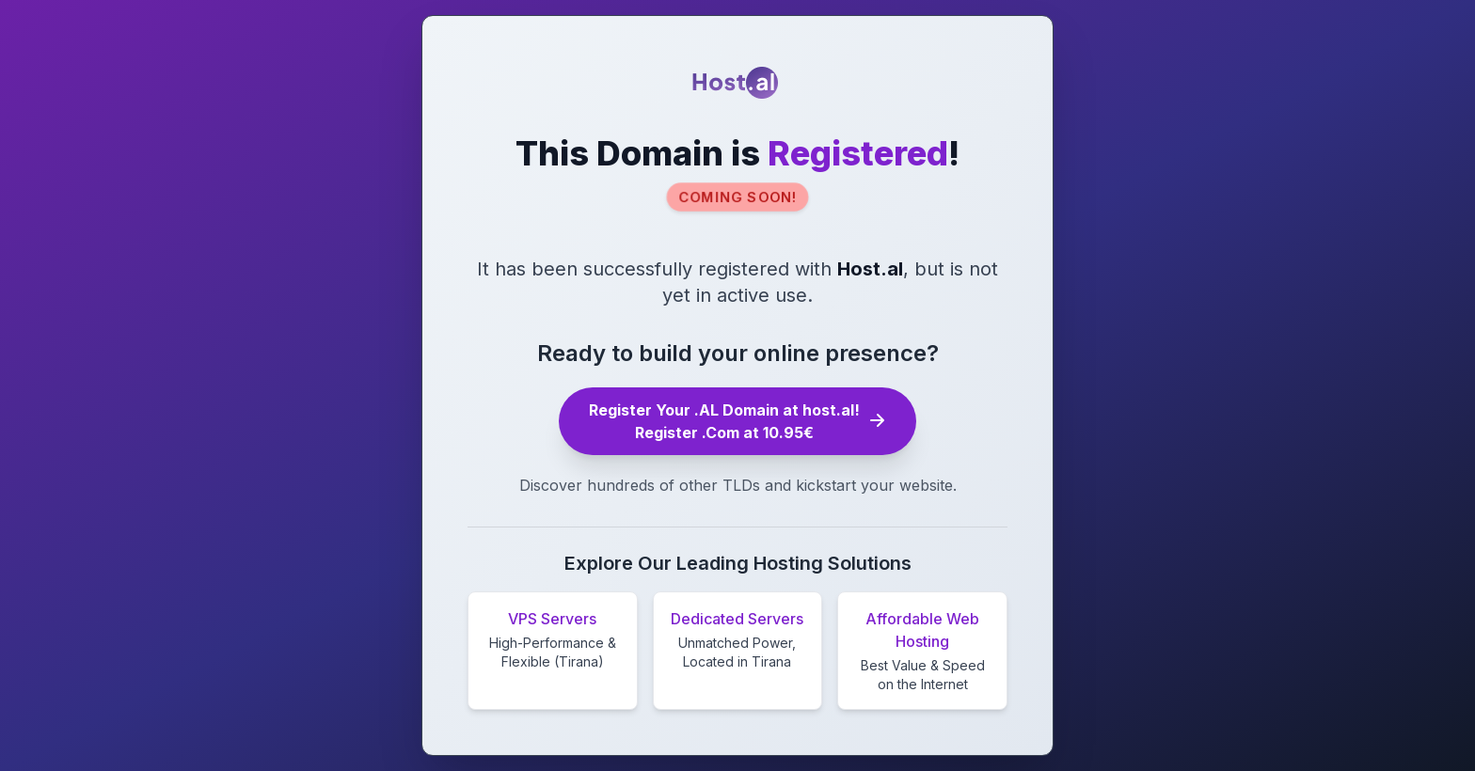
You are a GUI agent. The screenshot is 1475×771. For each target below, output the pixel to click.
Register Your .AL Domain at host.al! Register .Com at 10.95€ (737, 421)
